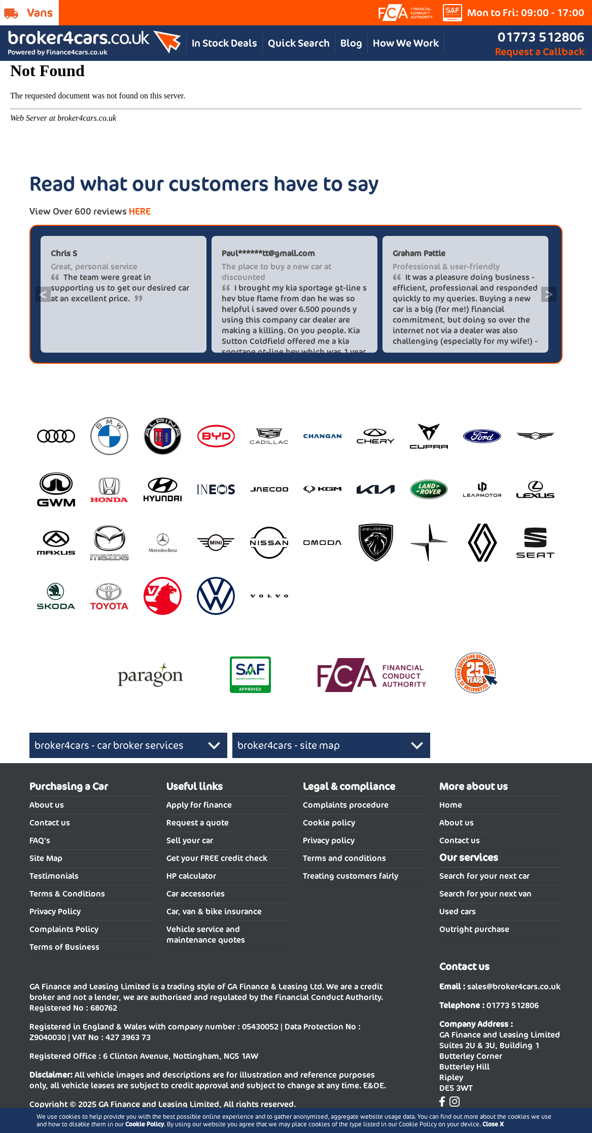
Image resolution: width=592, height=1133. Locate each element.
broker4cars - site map (288, 745)
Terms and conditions (344, 858)
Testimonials (54, 876)
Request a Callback (539, 51)
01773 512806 (541, 36)
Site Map (45, 858)
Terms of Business (64, 947)
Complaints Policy (63, 929)
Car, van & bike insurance (214, 911)
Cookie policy (329, 822)
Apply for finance (199, 805)
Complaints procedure (346, 805)
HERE (140, 211)
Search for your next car (484, 876)
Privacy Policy (55, 911)
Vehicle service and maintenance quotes (205, 934)
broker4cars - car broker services (109, 745)
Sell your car (189, 840)
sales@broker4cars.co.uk (514, 986)
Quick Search (299, 43)
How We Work (406, 43)
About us (46, 805)
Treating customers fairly (350, 876)
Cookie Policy (144, 1124)
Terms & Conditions (67, 893)
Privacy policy (329, 840)
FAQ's (39, 840)
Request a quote (197, 822)
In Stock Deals (224, 43)
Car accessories (195, 893)
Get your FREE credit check (216, 858)
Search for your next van (485, 893)
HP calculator (191, 876)
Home (450, 805)
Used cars (457, 911)
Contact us (49, 822)
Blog (351, 43)
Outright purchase (474, 929)
